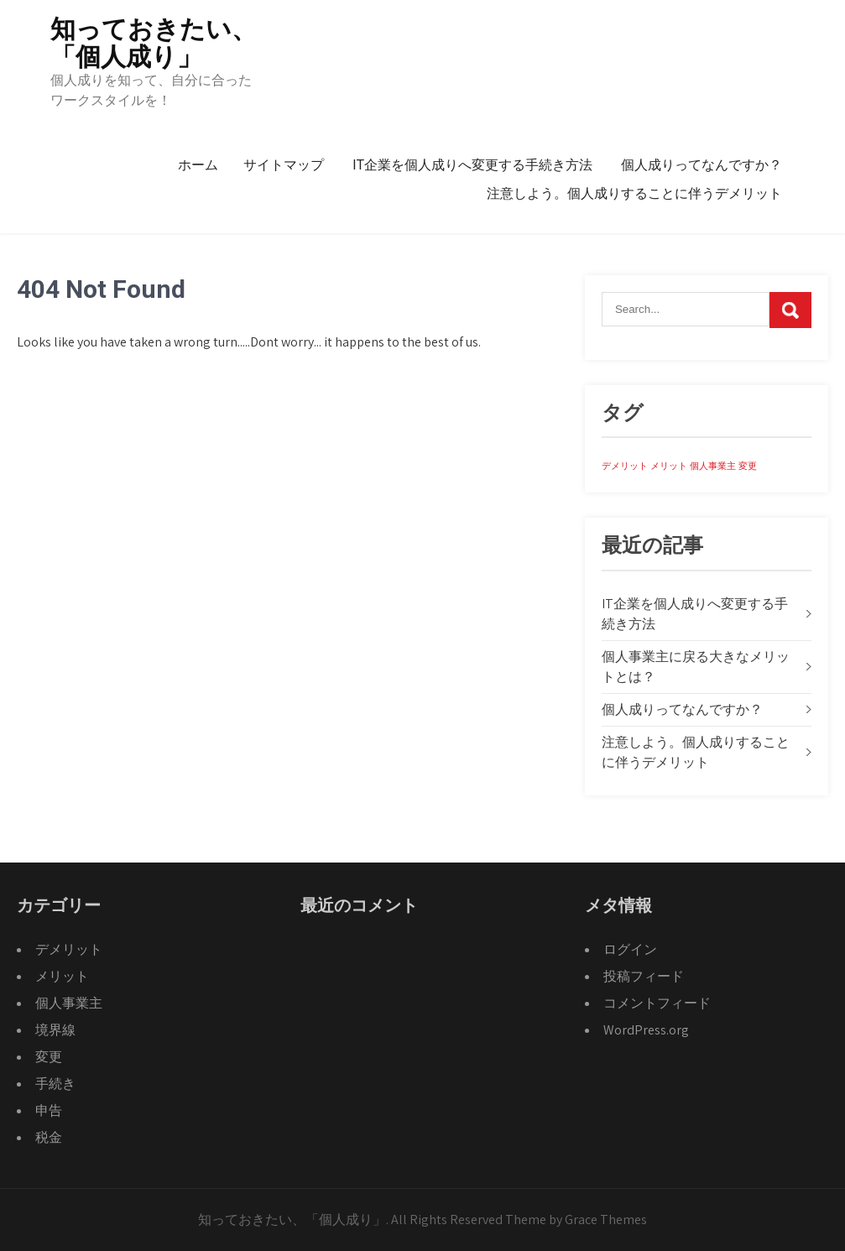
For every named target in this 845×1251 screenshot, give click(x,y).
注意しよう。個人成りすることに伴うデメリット (634, 193)
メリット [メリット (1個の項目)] (668, 466)
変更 (48, 1057)
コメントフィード (657, 1003)
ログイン (630, 949)
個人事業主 (68, 1003)
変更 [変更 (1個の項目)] (747, 466)
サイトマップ (283, 165)
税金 (48, 1137)
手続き (55, 1083)
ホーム (198, 165)
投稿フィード (643, 976)
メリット (62, 976)
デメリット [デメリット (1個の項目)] (625, 466)
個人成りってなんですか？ (701, 165)
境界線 (55, 1030)
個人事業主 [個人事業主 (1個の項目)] (713, 466)
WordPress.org (646, 1030)
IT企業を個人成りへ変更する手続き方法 (472, 165)
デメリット (68, 949)
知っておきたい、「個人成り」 (153, 42)
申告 (48, 1110)
